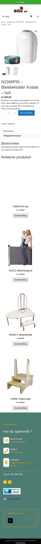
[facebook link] (9, 482)
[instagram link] (5, 482)
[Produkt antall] (9, 113)
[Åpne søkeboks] (37, 16)
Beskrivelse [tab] (8, 131)
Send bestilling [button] (20, 216)
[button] (36, 31)
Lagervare (10, 22)
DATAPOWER (20, 543)
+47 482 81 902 (16, 452)
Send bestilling (26, 113)
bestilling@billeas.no (18, 442)
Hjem (3, 22)
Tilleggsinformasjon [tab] (12, 136)
